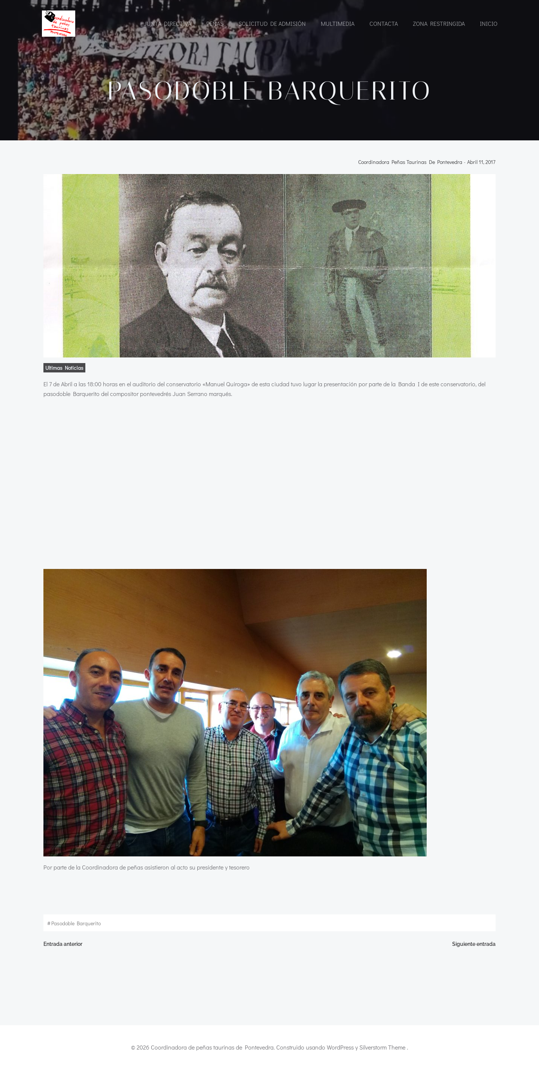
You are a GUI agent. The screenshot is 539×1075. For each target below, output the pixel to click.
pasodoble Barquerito (74, 927)
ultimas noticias (63, 371)
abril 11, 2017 (483, 165)
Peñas (214, 23)
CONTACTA (383, 23)
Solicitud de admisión (271, 23)
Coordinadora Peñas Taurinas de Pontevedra (412, 165)
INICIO (488, 23)
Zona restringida (438, 23)
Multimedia (337, 23)
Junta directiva (167, 23)
